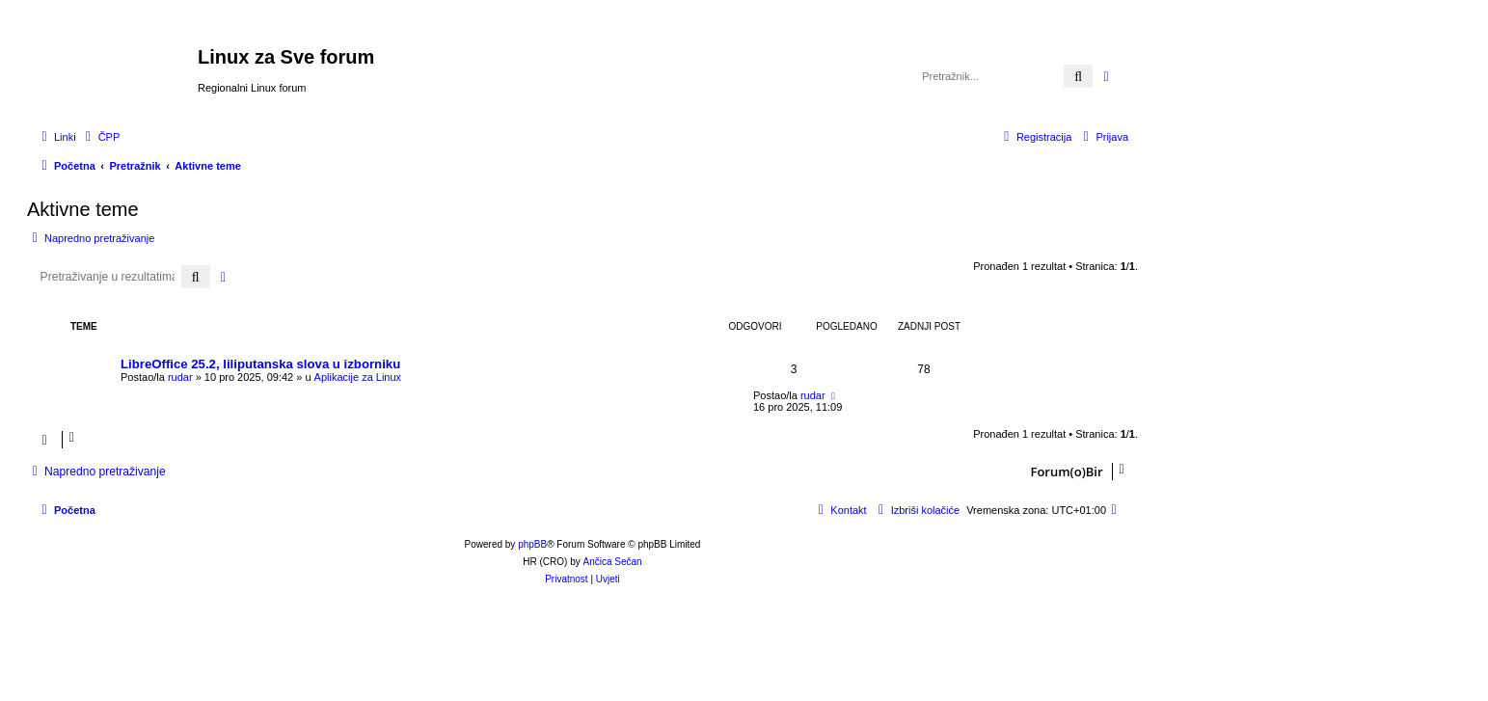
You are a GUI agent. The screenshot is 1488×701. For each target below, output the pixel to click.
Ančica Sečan (612, 561)
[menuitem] (101, 136)
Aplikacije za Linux (358, 377)
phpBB (532, 544)
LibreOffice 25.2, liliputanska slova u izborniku (260, 364)
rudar (180, 377)
